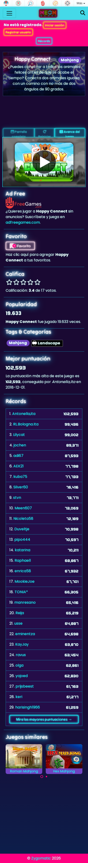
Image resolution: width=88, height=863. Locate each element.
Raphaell (23, 560)
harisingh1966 (27, 707)
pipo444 (22, 539)
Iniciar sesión (54, 25)
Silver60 (20, 487)
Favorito (20, 245)
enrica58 (23, 571)
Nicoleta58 (23, 518)
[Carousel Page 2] (46, 776)
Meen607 (23, 508)
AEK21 (18, 466)
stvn (17, 497)
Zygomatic (41, 858)
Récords (44, 41)
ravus (21, 655)
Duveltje (21, 529)
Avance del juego (70, 134)
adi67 (18, 455)
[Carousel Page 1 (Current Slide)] (41, 776)
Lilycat (19, 434)
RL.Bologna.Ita (25, 424)
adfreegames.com (23, 222)
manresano (25, 602)
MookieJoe (24, 581)
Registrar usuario (18, 32)
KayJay (22, 644)
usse (18, 623)
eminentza (25, 634)
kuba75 (20, 476)
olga (19, 665)
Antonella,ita (23, 413)
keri (18, 696)
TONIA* (21, 592)
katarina (22, 550)
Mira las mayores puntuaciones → (44, 719)
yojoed (21, 675)
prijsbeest (24, 686)
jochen (20, 445)
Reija (19, 613)
